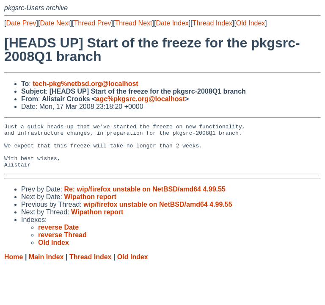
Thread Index (212, 23)
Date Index (172, 23)
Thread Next (133, 23)
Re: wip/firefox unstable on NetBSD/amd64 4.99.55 (144, 198)
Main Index (46, 265)
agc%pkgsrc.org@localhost (140, 99)
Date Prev (21, 23)
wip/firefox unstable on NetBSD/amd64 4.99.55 (157, 213)
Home (13, 265)
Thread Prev (92, 23)
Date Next (55, 23)
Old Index (250, 23)
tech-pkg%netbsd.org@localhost (85, 83)
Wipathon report (90, 205)
